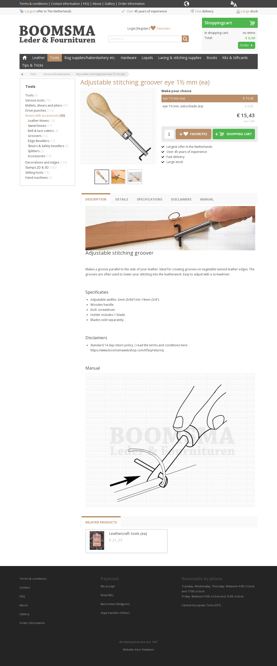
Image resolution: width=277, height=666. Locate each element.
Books (212, 57)
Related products (101, 522)
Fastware (148, 649)
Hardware (129, 57)
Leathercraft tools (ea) (128, 533)
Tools (54, 57)
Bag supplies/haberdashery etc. (90, 57)
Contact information (65, 4)
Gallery (110, 4)
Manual (207, 199)
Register (143, 28)
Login (131, 28)
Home (25, 57)
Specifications (149, 199)
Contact (25, 587)
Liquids (147, 57)
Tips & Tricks (32, 65)
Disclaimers (181, 199)
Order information (32, 623)
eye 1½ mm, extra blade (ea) (209, 106)
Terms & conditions (34, 4)
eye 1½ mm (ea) (209, 98)
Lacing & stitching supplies (179, 57)
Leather (38, 57)
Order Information (131, 4)
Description (95, 199)
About (97, 4)
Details (121, 199)
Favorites (163, 28)
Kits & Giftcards (235, 57)
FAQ (86, 4)
